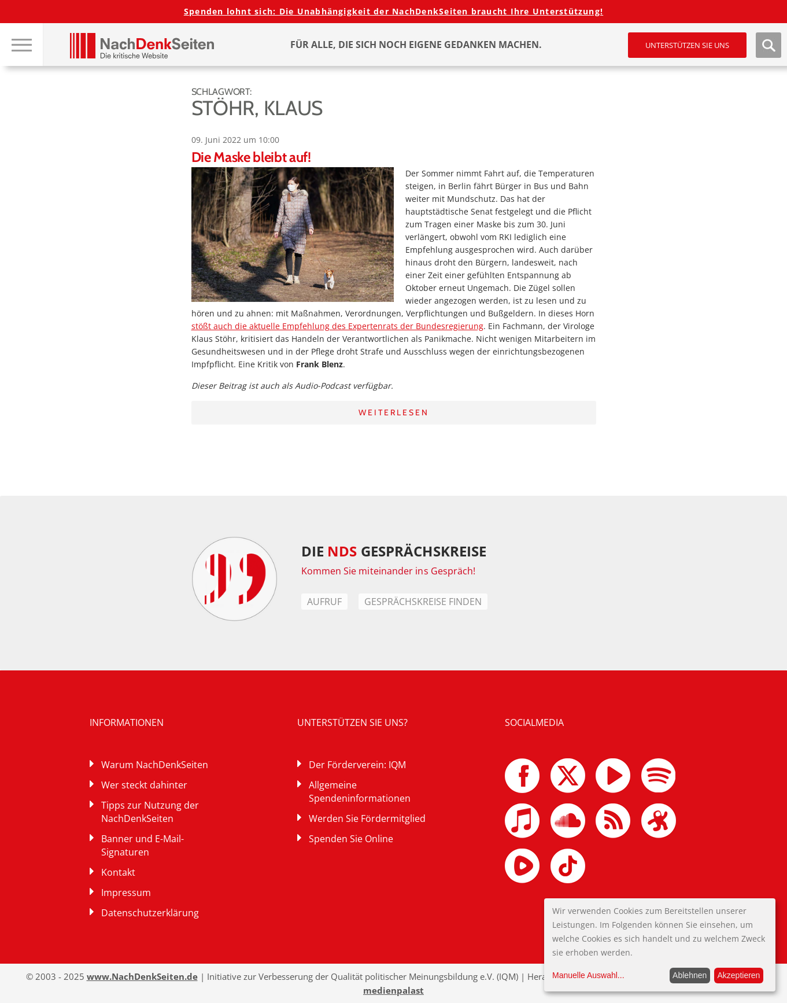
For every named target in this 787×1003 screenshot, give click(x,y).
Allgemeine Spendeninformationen (360, 792)
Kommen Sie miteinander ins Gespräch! (388, 571)
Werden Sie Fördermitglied (367, 818)
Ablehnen (690, 975)
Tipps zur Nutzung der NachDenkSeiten (150, 812)
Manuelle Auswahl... (588, 975)
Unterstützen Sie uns (687, 45)
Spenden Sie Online (351, 838)
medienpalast (393, 990)
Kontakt (118, 872)
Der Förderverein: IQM (357, 764)
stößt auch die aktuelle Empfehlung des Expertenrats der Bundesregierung (337, 325)
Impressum (126, 892)
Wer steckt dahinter (144, 785)
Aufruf (324, 601)
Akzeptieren (738, 975)
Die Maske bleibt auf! (251, 157)
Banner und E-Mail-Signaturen (142, 845)
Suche (768, 45)
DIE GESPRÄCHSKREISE (394, 550)
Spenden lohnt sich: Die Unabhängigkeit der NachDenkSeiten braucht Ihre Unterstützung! (393, 11)
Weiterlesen (394, 412)
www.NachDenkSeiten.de (142, 976)
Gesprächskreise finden (423, 601)
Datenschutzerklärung (150, 912)
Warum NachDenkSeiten (154, 764)
